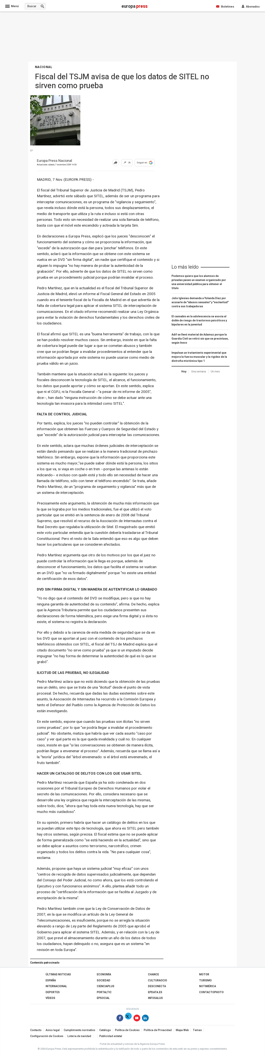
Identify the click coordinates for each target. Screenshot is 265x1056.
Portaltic (104, 992)
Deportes (53, 992)
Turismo (205, 980)
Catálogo (105, 1030)
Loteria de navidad (79, 1036)
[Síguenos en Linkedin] (145, 1018)
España (51, 980)
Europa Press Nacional (54, 161)
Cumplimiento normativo (79, 1030)
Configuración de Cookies (46, 1036)
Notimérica (207, 986)
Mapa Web (182, 1030)
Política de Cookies (127, 1030)
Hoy (183, 372)
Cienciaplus (105, 986)
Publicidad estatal (110, 1036)
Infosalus (155, 998)
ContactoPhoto (211, 992)
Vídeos (50, 998)
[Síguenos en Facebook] (120, 1018)
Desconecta (157, 986)
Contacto (36, 1030)
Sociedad (103, 980)
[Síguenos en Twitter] (128, 1018)
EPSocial (103, 998)
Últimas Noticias (58, 974)
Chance (153, 974)
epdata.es (155, 992)
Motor (204, 974)
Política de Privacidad (158, 1030)
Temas (197, 1030)
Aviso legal (53, 1030)
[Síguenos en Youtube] (137, 1018)
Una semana (198, 372)
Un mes (215, 372)
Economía (104, 974)
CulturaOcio (157, 980)
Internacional (56, 986)
